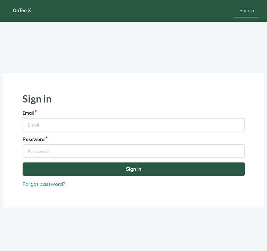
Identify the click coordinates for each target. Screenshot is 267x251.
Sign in (247, 10)
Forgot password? (44, 184)
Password (33, 139)
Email (28, 113)
